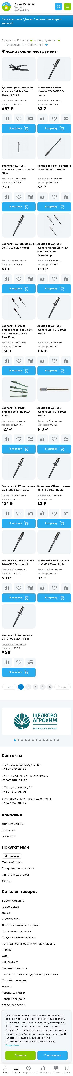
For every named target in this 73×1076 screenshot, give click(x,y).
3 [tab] (22, 740)
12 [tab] (54, 740)
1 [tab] (15, 740)
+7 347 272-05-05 (14, 791)
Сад (5, 956)
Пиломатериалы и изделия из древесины (30, 974)
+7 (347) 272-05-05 (24, 4)
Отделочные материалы (19, 937)
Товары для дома (13, 998)
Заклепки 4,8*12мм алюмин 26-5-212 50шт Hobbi (16, 411)
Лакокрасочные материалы (21, 925)
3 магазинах (49, 100)
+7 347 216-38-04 (14, 803)
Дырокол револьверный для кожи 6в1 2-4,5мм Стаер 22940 (17, 91)
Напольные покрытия (16, 931)
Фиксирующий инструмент (27, 44)
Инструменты (48, 40)
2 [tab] (18, 740)
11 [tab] (51, 740)
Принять (21, 1055)
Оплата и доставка (15, 874)
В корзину (18, 128)
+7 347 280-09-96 (14, 780)
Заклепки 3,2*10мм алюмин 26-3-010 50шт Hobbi (52, 91)
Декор (6, 913)
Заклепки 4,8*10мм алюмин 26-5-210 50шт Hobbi (51, 329)
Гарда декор (10, 906)
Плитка (7, 949)
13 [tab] (58, 740)
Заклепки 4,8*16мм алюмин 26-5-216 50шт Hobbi (51, 411)
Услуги (6, 880)
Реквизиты (9, 836)
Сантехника (10, 962)
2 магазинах (14, 100)
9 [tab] (44, 740)
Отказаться (52, 1055)
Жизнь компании (13, 824)
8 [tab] (40, 740)
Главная (7, 40)
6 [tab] (33, 740)
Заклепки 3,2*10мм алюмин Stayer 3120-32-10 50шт (18, 169)
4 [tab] (26, 740)
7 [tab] (36, 740)
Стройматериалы (14, 980)
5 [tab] (29, 740)
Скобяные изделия (14, 968)
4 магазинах (49, 178)
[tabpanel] (36, 721)
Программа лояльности (18, 868)
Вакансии (8, 830)
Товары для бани (13, 992)
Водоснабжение (13, 900)
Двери (6, 986)
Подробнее (12, 1045)
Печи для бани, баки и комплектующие (28, 943)
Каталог (25, 40)
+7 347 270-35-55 (14, 769)
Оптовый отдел (12, 862)
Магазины (11, 856)
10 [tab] (47, 740)
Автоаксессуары (13, 1005)
